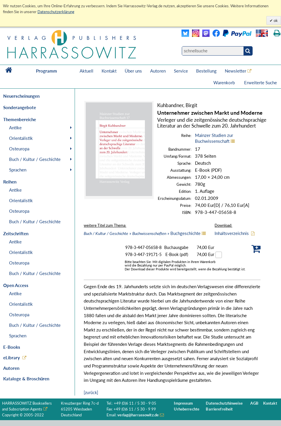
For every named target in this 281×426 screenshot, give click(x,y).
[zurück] (91, 392)
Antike (15, 127)
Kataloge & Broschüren (26, 378)
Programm (46, 70)
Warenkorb (224, 82)
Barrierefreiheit (219, 409)
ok (275, 20)
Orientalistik (21, 138)
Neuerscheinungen (21, 96)
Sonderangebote (19, 107)
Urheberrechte (186, 409)
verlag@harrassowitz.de (138, 415)
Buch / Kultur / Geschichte (35, 159)
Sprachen (17, 169)
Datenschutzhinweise (224, 403)
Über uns (133, 70)
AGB (254, 403)
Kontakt (109, 70)
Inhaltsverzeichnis (232, 233)
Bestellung (206, 70)
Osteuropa (19, 148)
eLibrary (11, 357)
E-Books (11, 347)
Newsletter (235, 70)
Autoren (158, 70)
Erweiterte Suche (260, 82)
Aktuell (86, 70)
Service (181, 70)
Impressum (183, 403)
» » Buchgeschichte (142, 233)
